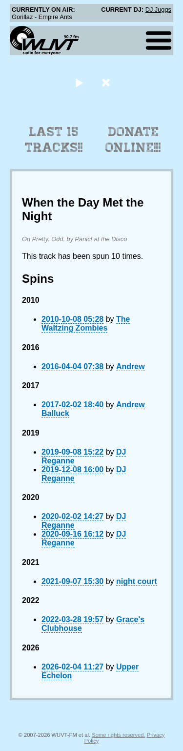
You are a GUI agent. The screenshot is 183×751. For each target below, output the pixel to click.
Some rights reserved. (118, 735)
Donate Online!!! (133, 139)
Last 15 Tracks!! (54, 139)
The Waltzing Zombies (85, 323)
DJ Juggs (158, 9)
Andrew (130, 366)
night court (136, 581)
